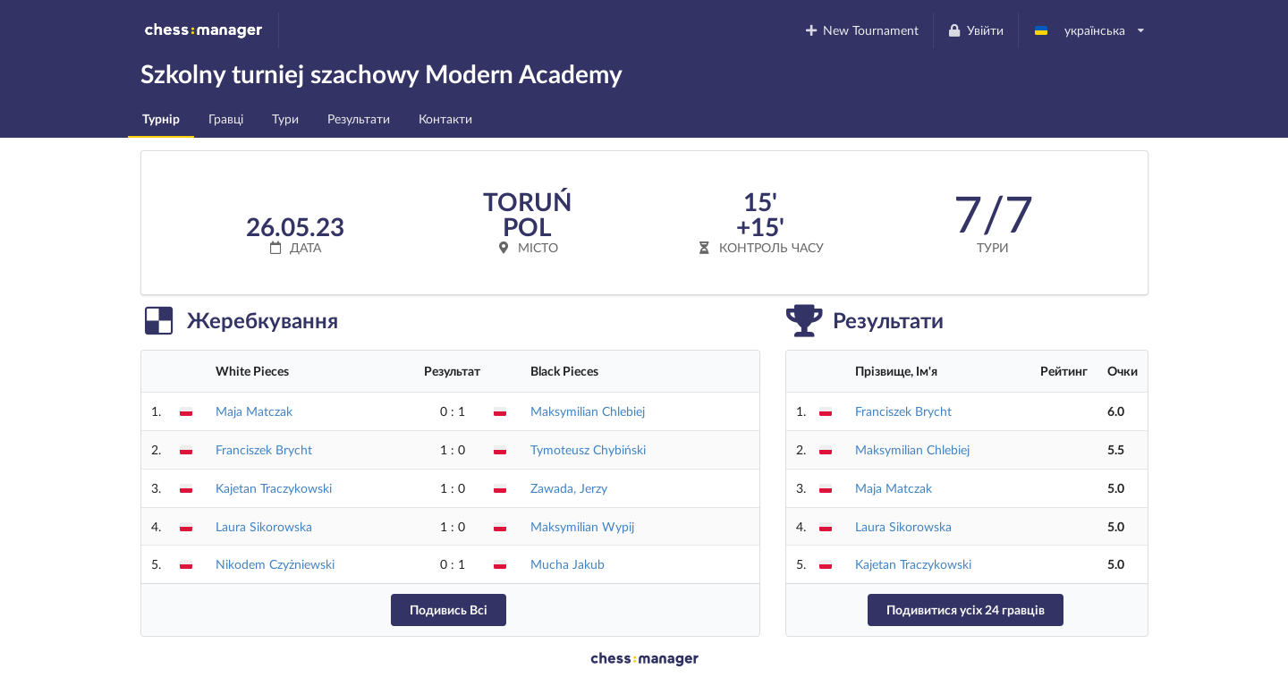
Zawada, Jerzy (568, 487)
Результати (358, 118)
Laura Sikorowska (264, 526)
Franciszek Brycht (264, 449)
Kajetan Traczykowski (274, 487)
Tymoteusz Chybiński (588, 449)
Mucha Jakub (567, 564)
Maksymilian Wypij (582, 526)
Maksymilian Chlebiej (587, 411)
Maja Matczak (254, 411)
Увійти (975, 30)
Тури (285, 118)
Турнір (161, 118)
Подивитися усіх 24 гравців (965, 609)
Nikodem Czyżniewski (275, 564)
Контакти (445, 118)
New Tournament (861, 30)
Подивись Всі (448, 609)
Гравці (225, 118)
